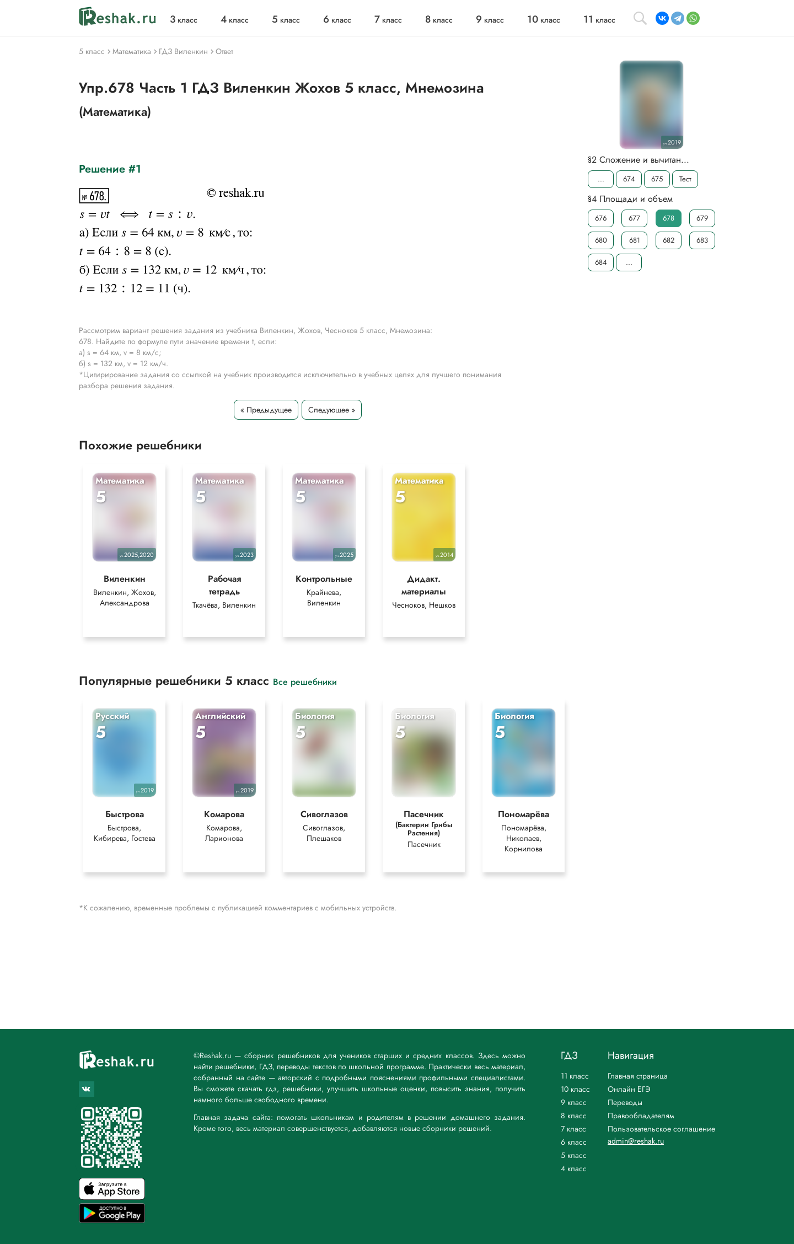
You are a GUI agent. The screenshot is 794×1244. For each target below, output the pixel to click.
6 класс (574, 1142)
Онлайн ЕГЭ (629, 1089)
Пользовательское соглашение (661, 1128)
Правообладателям (641, 1115)
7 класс (573, 1128)
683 (702, 240)
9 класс (574, 1102)
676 (601, 218)
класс (183, 19)
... (601, 179)
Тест (685, 179)
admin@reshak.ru (636, 1140)
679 (702, 218)
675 (657, 179)
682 (668, 240)
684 (601, 262)
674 (629, 179)
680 (601, 240)
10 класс (575, 1089)
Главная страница (638, 1075)
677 (634, 218)
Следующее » (331, 409)
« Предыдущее (266, 409)
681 (634, 240)
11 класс (575, 1075)
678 (668, 218)
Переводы (625, 1102)
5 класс (574, 1155)
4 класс (574, 1168)
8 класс (574, 1115)
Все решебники (305, 681)
